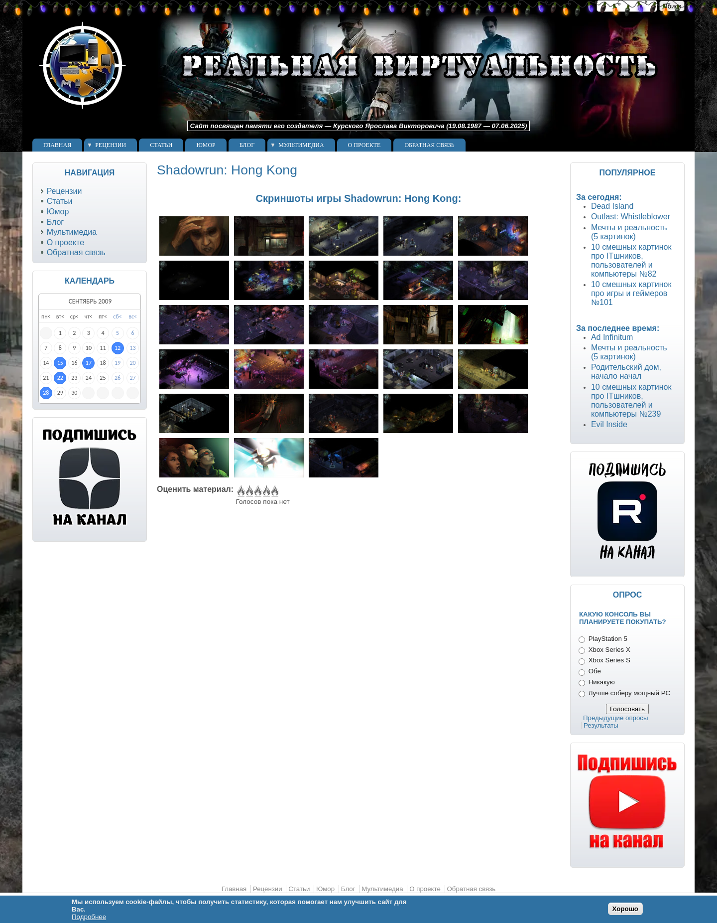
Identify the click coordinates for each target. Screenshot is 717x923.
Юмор (205, 145)
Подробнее (89, 917)
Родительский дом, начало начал (626, 371)
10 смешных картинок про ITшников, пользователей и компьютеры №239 (631, 400)
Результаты (601, 725)
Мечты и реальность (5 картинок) (629, 232)
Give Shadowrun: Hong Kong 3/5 (257, 491)
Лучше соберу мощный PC (629, 693)
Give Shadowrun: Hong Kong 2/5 (248, 491)
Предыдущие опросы (615, 718)
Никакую (602, 682)
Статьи (161, 145)
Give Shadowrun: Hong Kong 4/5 (265, 491)
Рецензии (110, 145)
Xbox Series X (609, 649)
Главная (57, 145)
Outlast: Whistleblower (630, 216)
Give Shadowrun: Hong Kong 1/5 (240, 491)
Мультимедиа (301, 145)
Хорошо (625, 909)
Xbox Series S (609, 660)
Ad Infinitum (612, 337)
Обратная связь (429, 145)
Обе (595, 671)
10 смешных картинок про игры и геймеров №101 (631, 293)
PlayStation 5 (608, 638)
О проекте (364, 145)
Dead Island (612, 206)
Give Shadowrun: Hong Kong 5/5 (274, 491)
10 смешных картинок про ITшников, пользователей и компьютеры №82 (631, 260)
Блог (246, 145)
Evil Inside (609, 424)
